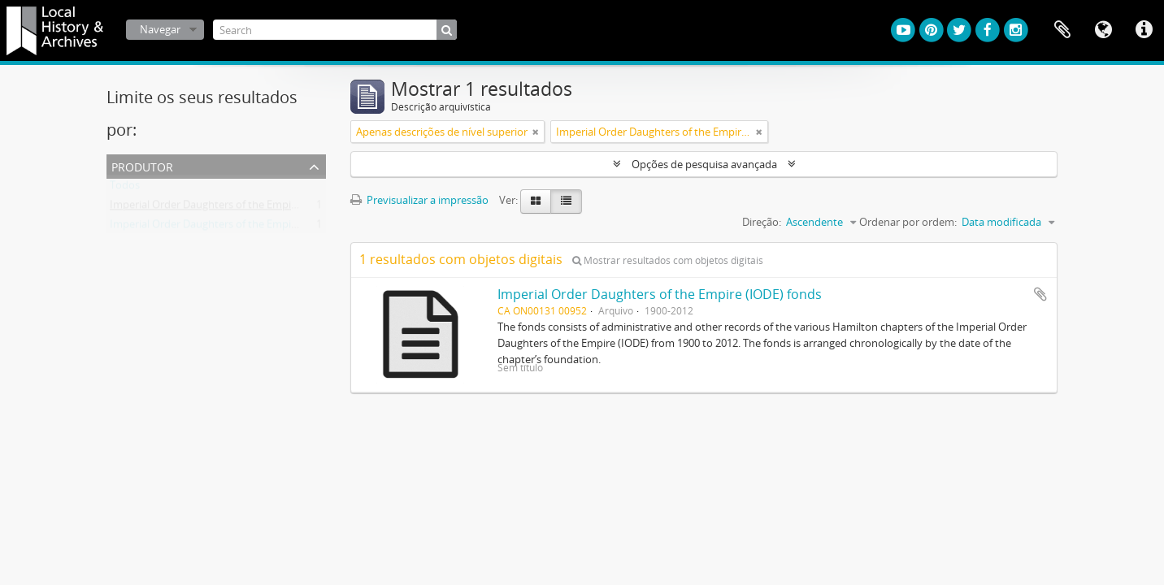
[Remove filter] (535, 132)
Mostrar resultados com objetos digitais (667, 260)
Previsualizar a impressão (419, 200)
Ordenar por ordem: (908, 221)
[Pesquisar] (446, 30)
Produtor (142, 165)
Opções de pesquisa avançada (704, 164)
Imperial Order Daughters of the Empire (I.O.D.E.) (227, 227)
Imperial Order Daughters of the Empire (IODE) (222, 208)
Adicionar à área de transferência (1040, 294)
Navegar (160, 29)
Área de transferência (1062, 30)
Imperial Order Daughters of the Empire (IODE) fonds (659, 294)
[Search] (335, 30)
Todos (125, 188)
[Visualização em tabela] (566, 201)
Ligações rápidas (1143, 30)
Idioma (1103, 30)
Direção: (761, 221)
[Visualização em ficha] (535, 201)
